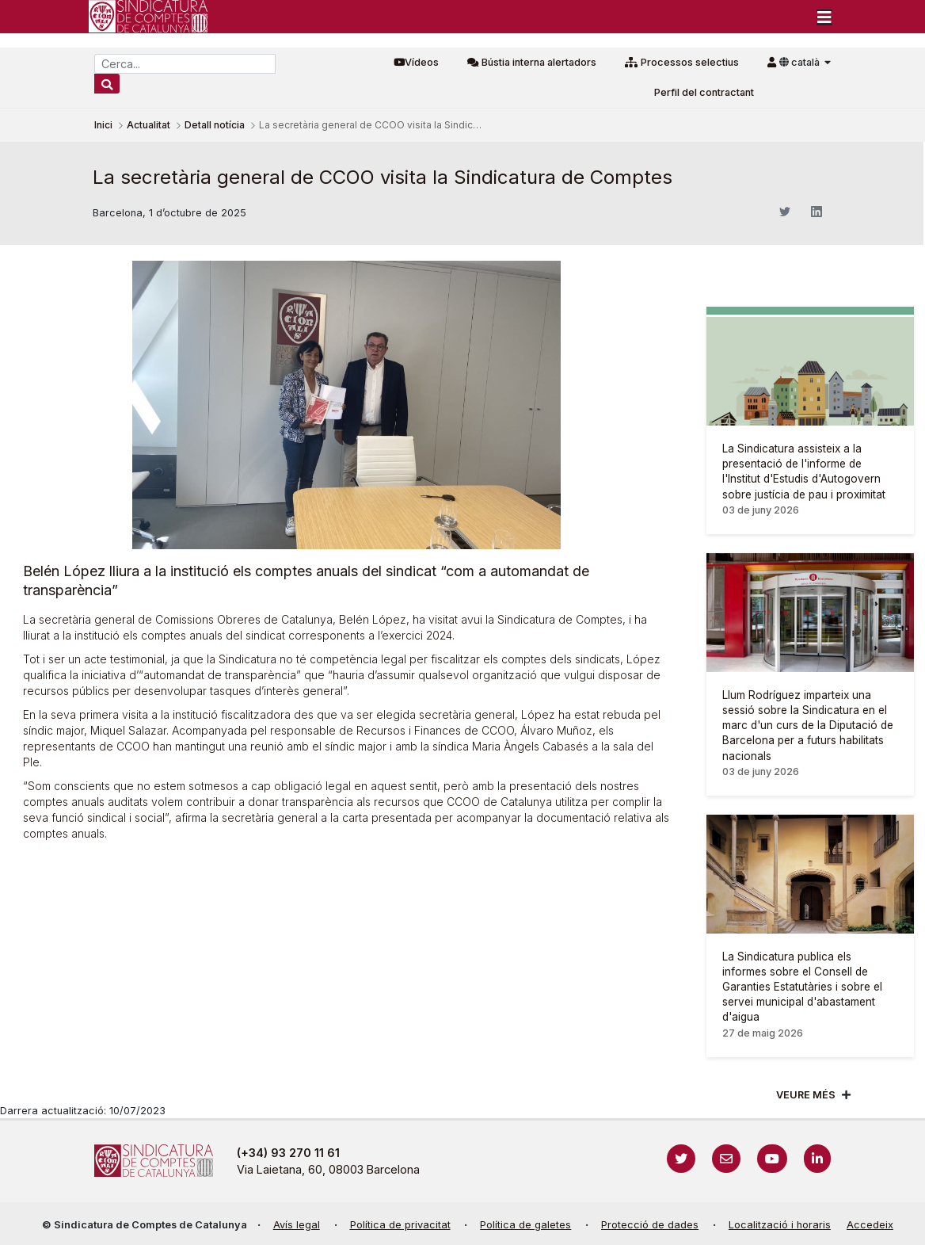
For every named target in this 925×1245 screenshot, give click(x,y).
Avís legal (296, 1225)
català (800, 62)
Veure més (806, 1095)
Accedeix (870, 1225)
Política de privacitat (400, 1225)
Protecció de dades (650, 1225)
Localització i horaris (780, 1225)
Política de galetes (525, 1225)
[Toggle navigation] (824, 16)
